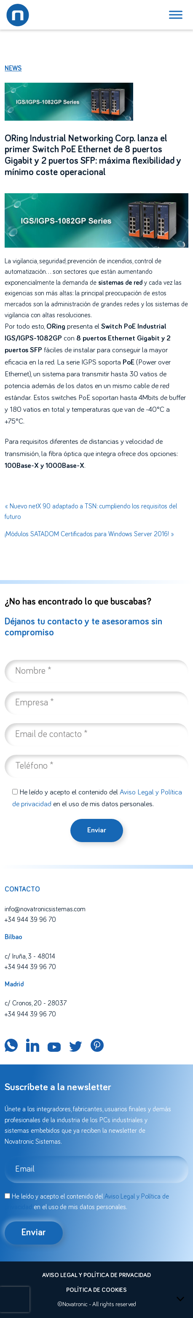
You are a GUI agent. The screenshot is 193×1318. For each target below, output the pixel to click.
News (13, 68)
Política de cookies (96, 1290)
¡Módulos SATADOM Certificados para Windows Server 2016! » (89, 534)
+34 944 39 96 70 (30, 919)
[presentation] (14, 1299)
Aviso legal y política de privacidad (96, 1275)
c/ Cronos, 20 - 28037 (36, 1003)
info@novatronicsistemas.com (45, 909)
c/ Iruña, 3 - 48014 (30, 956)
